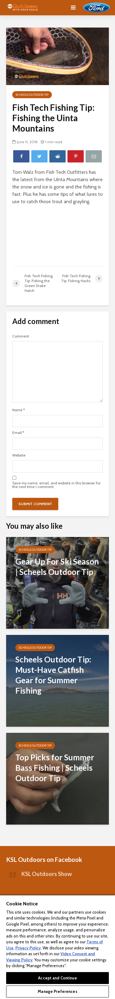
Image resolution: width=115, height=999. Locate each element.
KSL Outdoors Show (46, 873)
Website (18, 455)
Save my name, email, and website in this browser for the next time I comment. (56, 485)
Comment (20, 336)
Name (18, 410)
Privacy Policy (28, 947)
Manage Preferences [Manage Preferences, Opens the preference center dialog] (57, 991)
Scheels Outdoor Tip (32, 95)
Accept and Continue (57, 977)
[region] (57, 947)
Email (18, 432)
